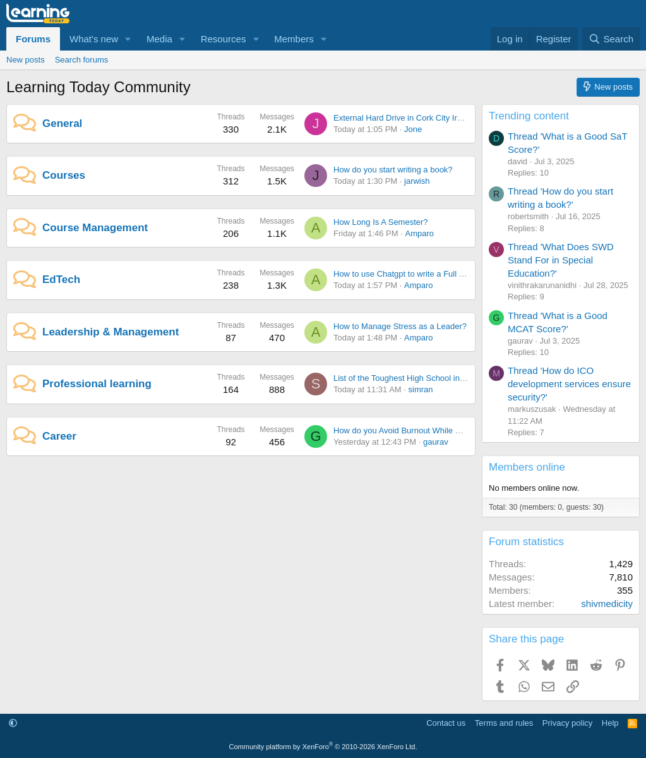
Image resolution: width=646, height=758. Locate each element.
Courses (63, 175)
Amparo (419, 233)
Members (294, 38)
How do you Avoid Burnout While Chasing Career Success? (442, 430)
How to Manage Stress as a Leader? (400, 326)
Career (59, 436)
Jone (413, 129)
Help (610, 723)
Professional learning (97, 384)
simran (421, 389)
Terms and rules (504, 723)
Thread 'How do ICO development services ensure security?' (569, 383)
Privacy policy (567, 723)
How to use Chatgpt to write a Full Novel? (408, 274)
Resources (223, 38)
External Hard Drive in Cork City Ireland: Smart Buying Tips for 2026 (457, 118)
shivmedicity (607, 603)
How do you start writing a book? (393, 169)
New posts (25, 59)
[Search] (611, 39)
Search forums (82, 59)
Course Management (95, 228)
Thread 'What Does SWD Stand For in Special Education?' (561, 260)
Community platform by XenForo (323, 746)
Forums (33, 38)
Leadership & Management (110, 332)
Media (159, 38)
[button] (128, 39)
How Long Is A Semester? (380, 222)
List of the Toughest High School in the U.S (411, 378)
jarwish (416, 181)
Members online (527, 467)
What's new (93, 38)
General (62, 123)
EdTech (61, 280)
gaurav (435, 442)
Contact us (445, 723)
